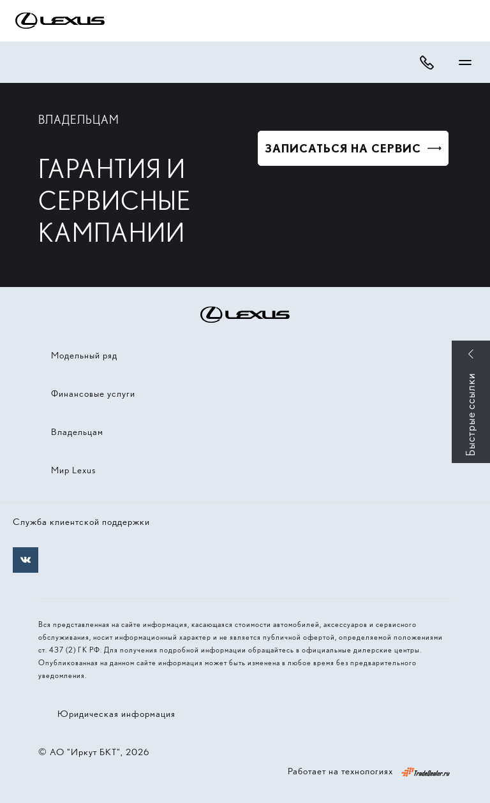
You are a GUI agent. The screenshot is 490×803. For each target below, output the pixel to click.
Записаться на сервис (343, 148)
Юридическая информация (116, 713)
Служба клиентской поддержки (81, 521)
